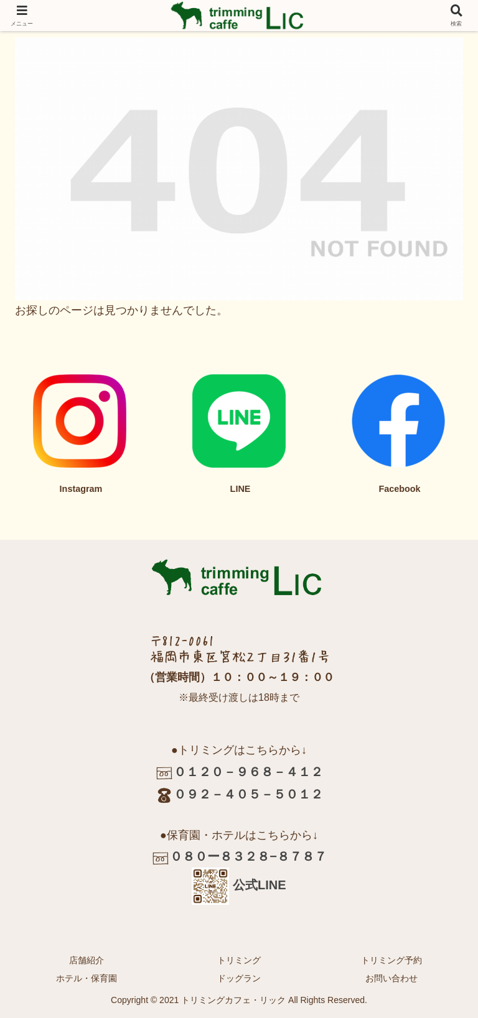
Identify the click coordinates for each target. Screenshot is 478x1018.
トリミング (239, 960)
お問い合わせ (391, 978)
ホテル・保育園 (86, 978)
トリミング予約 (391, 960)
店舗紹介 (86, 960)
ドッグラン (239, 978)
